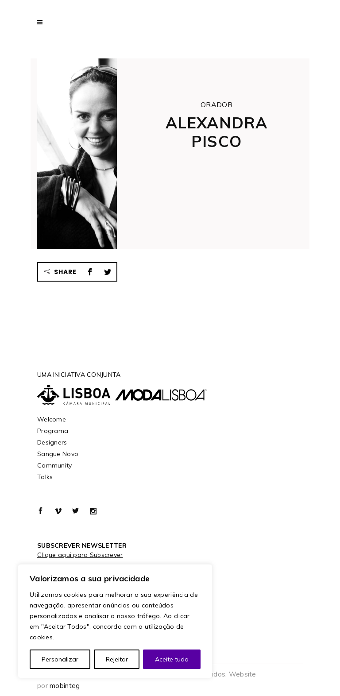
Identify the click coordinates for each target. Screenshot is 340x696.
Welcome (51, 419)
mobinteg (65, 685)
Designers (52, 442)
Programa (52, 431)
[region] (115, 621)
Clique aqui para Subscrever (80, 555)
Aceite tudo (172, 659)
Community (54, 465)
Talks (45, 477)
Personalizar (60, 659)
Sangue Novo (57, 454)
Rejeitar (117, 659)
